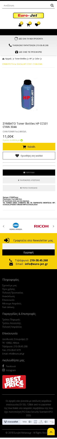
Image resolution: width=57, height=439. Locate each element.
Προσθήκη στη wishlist (29, 155)
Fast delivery (8, 307)
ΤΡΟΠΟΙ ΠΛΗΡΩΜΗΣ (29, 188)
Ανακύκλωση (8, 296)
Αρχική (6, 58)
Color (37, 58)
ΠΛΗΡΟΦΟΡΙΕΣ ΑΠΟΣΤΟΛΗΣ (29, 180)
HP (30, 58)
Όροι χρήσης (8, 289)
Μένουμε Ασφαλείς (11, 303)
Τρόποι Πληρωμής (11, 319)
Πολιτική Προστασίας (12, 292)
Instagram (9, 370)
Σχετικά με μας (9, 285)
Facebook (9, 366)
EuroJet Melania (28, 15)
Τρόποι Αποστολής (11, 323)
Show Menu (5, 32)
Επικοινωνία (8, 299)
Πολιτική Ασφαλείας (12, 326)
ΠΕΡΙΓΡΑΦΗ (29, 172)
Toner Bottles (20, 58)
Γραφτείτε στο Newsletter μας (28, 240)
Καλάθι (29, 147)
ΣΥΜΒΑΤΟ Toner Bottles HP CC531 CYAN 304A (22, 64)
